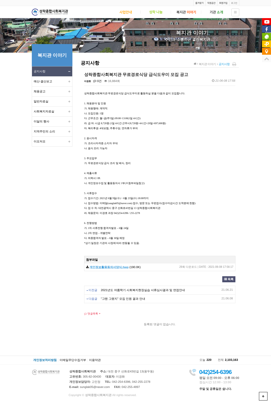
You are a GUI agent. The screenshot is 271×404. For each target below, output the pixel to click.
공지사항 (39, 71)
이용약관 (95, 360)
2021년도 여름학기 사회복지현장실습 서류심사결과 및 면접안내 (143, 290)
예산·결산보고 (43, 81)
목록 (229, 279)
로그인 (234, 3)
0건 (97, 81)
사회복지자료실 (44, 111)
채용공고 (39, 91)
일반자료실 (41, 101)
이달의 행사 (41, 121)
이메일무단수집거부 (73, 360)
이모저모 (39, 141)
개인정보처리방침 (45, 360)
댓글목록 (91, 313)
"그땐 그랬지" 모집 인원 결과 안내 (123, 298)
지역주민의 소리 (44, 131)
